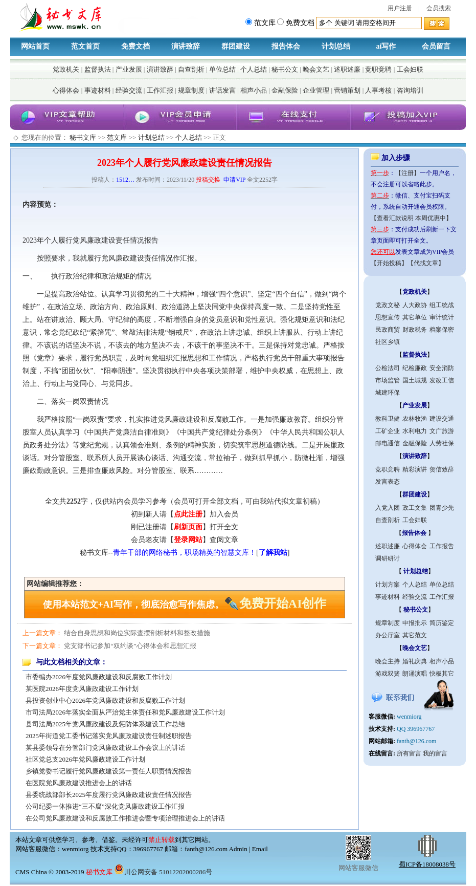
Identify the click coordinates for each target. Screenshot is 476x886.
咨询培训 (410, 90)
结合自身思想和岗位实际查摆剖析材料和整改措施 (137, 633)
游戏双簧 (387, 673)
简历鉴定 (441, 622)
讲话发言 (222, 90)
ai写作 (386, 46)
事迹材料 (97, 90)
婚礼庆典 (414, 661)
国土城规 (414, 380)
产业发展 (129, 69)
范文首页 (85, 46)
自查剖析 (191, 69)
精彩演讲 (414, 469)
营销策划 (347, 90)
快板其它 (441, 673)
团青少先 (441, 507)
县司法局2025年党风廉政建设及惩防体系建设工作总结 (105, 724)
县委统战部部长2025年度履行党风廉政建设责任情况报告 (109, 794)
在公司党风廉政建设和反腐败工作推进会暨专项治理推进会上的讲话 (125, 818)
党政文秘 (387, 305)
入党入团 (387, 507)
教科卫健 (387, 418)
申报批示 (414, 622)
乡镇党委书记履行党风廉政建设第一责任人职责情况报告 (109, 771)
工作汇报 (160, 90)
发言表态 (387, 481)
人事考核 (378, 90)
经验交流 (129, 90)
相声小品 (253, 90)
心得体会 (66, 90)
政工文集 (414, 507)
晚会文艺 (316, 69)
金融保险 (284, 90)
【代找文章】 (425, 263)
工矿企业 (387, 431)
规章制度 (191, 90)
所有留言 (409, 753)
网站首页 (35, 46)
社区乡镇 (387, 341)
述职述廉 (347, 69)
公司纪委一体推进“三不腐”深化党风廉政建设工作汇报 (105, 806)
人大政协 (414, 305)
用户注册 (400, 8)
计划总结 (336, 46)
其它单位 (414, 317)
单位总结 (222, 69)
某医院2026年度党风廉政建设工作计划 (82, 689)
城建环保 (387, 392)
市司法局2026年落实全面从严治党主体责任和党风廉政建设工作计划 (125, 712)
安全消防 (441, 368)
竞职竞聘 (378, 69)
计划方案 (387, 584)
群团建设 (235, 46)
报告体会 (285, 46)
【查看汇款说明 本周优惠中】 (411, 218)
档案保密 (441, 329)
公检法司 (387, 368)
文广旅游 (441, 431)
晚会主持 (387, 661)
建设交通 (441, 418)
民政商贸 (387, 329)
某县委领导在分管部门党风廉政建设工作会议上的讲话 (105, 747)
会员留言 (436, 46)
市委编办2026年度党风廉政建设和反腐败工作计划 (99, 677)
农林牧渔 (414, 418)
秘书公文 (284, 69)
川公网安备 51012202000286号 (163, 872)
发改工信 (441, 380)
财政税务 (414, 329)
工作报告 (441, 546)
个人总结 (253, 69)
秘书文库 (83, 137)
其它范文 (414, 635)
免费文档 (135, 46)
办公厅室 (387, 635)
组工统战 (441, 305)
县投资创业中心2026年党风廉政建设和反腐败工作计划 (105, 700)
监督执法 (97, 69)
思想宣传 (387, 317)
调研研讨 (387, 558)
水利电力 (414, 431)
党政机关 (66, 69)
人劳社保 (441, 443)
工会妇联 (410, 69)
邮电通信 (387, 443)
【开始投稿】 (389, 263)
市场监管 (387, 380)
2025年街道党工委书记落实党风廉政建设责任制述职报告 (109, 736)
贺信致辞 (441, 469)
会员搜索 (438, 8)
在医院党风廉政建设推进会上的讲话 (79, 783)
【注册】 (407, 173)
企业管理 (316, 90)
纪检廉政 (414, 368)
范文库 (117, 137)
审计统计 (441, 317)
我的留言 (435, 753)
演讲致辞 (185, 46)
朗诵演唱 (414, 673)
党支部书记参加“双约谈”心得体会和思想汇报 (130, 646)
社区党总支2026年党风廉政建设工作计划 (85, 759)
